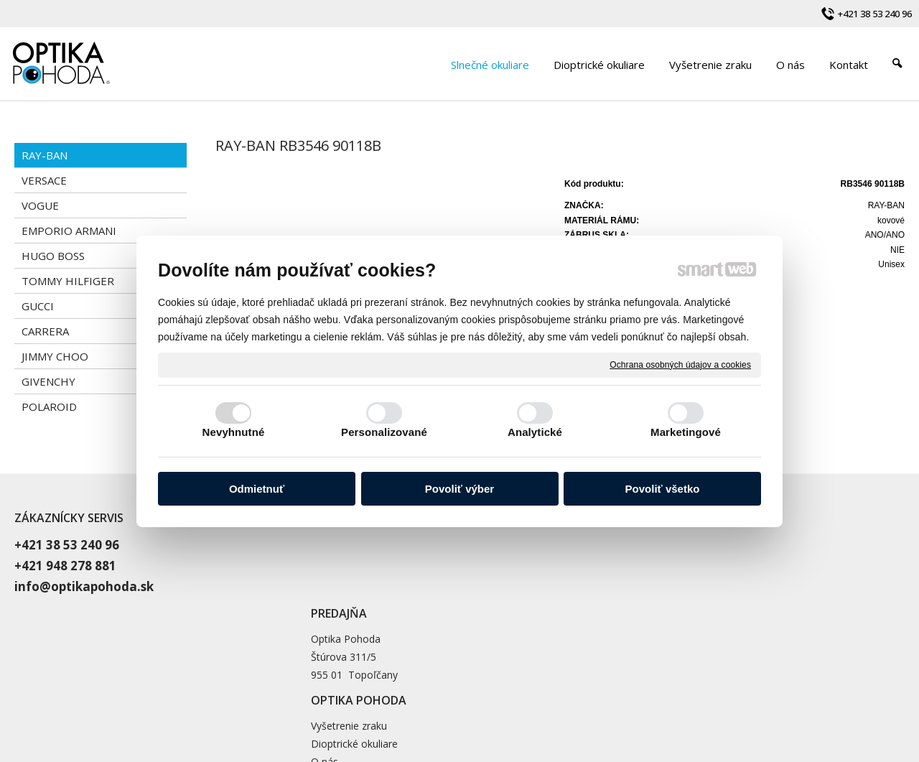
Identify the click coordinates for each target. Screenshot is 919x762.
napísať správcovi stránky (488, 694)
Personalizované (384, 432)
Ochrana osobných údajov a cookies (680, 364)
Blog (624, 597)
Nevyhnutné (233, 432)
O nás (627, 579)
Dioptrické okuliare (657, 561)
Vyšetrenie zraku (652, 543)
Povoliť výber (459, 489)
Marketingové (685, 432)
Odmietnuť (256, 489)
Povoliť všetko (662, 489)
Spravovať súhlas (733, 694)
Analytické (535, 432)
